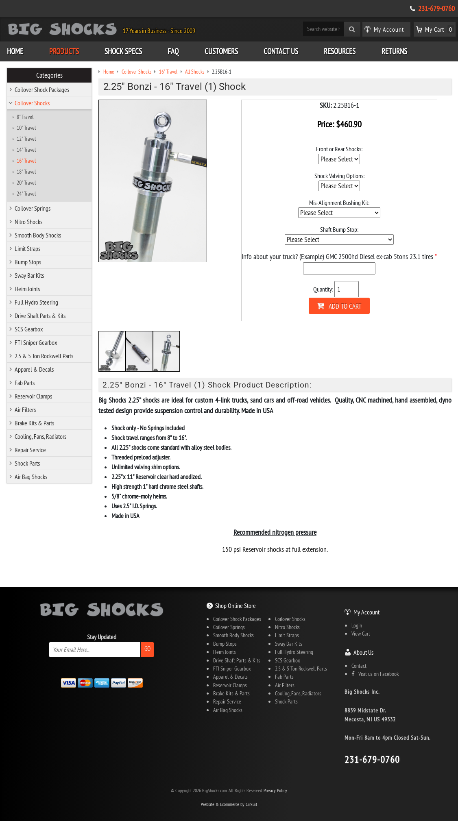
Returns (394, 51)
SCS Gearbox (29, 329)
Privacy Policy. (276, 790)
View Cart (360, 633)
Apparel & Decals (34, 369)
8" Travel (25, 116)
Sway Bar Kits (29, 275)
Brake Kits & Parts (34, 423)
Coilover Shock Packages (42, 89)
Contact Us (281, 51)
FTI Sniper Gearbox (36, 342)
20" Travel (26, 182)
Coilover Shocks (32, 103)
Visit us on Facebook (375, 673)
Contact (358, 665)
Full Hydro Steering (36, 302)
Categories (49, 75)
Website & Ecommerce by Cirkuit (229, 804)
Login (356, 625)
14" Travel (26, 149)
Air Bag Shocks (31, 477)
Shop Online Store (235, 605)
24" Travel (26, 193)
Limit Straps (27, 248)
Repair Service (30, 450)
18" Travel (26, 171)
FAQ (173, 51)
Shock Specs (123, 51)
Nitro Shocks (28, 222)
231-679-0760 (436, 8)
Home (15, 51)
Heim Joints (27, 289)
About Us (363, 652)
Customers (221, 51)
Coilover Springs (32, 208)
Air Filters (25, 409)
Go (147, 648)
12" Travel (26, 138)
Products (64, 51)
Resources (339, 51)
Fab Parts (25, 383)
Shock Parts (27, 463)
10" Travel (26, 127)
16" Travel (26, 160)
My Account (366, 612)
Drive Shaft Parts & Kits (40, 315)
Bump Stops (28, 262)
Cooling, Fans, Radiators (40, 436)
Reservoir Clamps (33, 396)
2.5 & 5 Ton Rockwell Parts (44, 356)
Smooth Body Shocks (38, 235)
